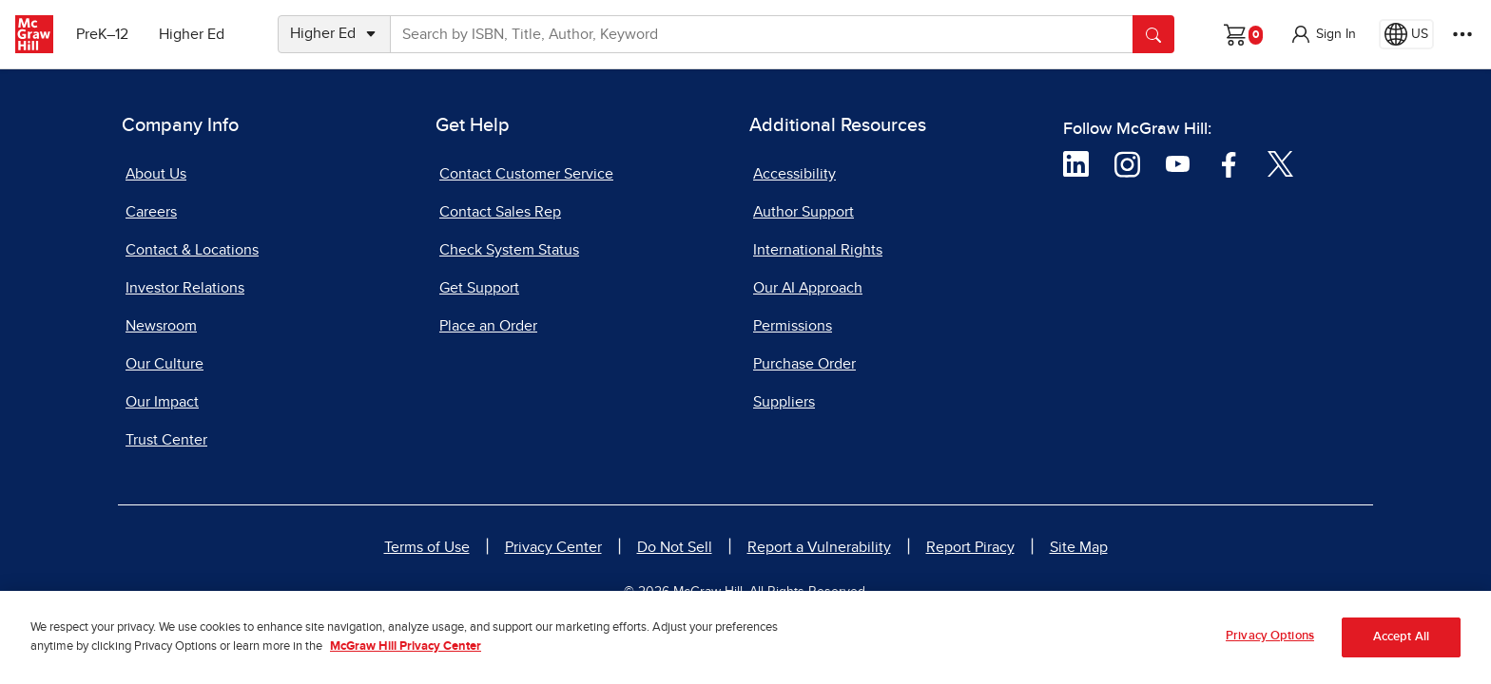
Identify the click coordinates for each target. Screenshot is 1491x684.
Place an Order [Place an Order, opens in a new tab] (488, 325)
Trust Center (166, 439)
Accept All (1401, 645)
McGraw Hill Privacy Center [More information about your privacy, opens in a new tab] (405, 655)
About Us (156, 173)
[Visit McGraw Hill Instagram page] (1127, 162)
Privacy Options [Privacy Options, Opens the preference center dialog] (1270, 644)
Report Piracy (970, 547)
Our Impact (162, 401)
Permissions (792, 325)
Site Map (1079, 547)
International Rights (817, 249)
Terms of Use (427, 547)
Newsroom (161, 325)
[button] (1323, 34)
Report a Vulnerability (819, 547)
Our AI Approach (807, 287)
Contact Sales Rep (500, 211)
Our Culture (164, 363)
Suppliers (784, 401)
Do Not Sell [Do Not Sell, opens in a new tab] (674, 547)
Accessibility (794, 173)
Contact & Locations (192, 249)
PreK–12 (102, 34)
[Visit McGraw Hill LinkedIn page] (1076, 162)
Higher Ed (191, 34)
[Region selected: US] (1406, 34)
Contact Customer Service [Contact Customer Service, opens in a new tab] (526, 173)
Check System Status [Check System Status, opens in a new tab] (509, 249)
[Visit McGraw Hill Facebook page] (1229, 162)
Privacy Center (553, 547)
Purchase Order (804, 363)
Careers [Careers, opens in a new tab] (151, 211)
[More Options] (1462, 34)
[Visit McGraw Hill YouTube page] (1178, 162)
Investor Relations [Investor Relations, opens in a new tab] (185, 287)
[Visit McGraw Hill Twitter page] (1280, 162)
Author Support (803, 211)
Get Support (479, 287)
